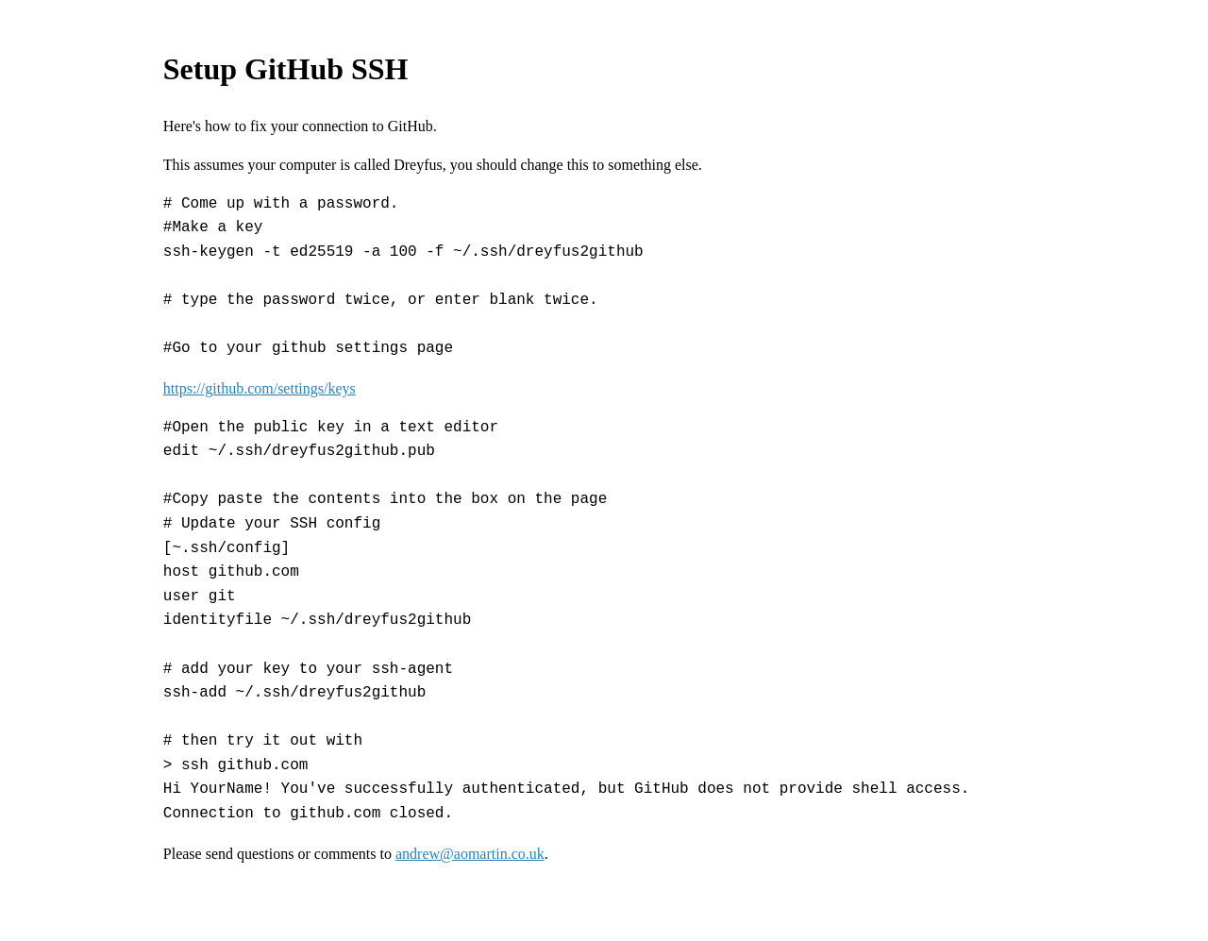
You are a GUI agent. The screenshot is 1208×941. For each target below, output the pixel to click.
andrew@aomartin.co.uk (470, 854)
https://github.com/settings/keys (259, 388)
